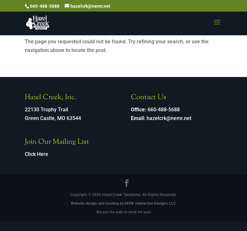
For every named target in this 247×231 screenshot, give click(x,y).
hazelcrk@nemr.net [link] (169, 118)
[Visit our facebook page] (127, 183)
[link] (38, 22)
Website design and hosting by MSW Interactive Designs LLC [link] (123, 203)
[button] (217, 26)
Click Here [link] (36, 154)
